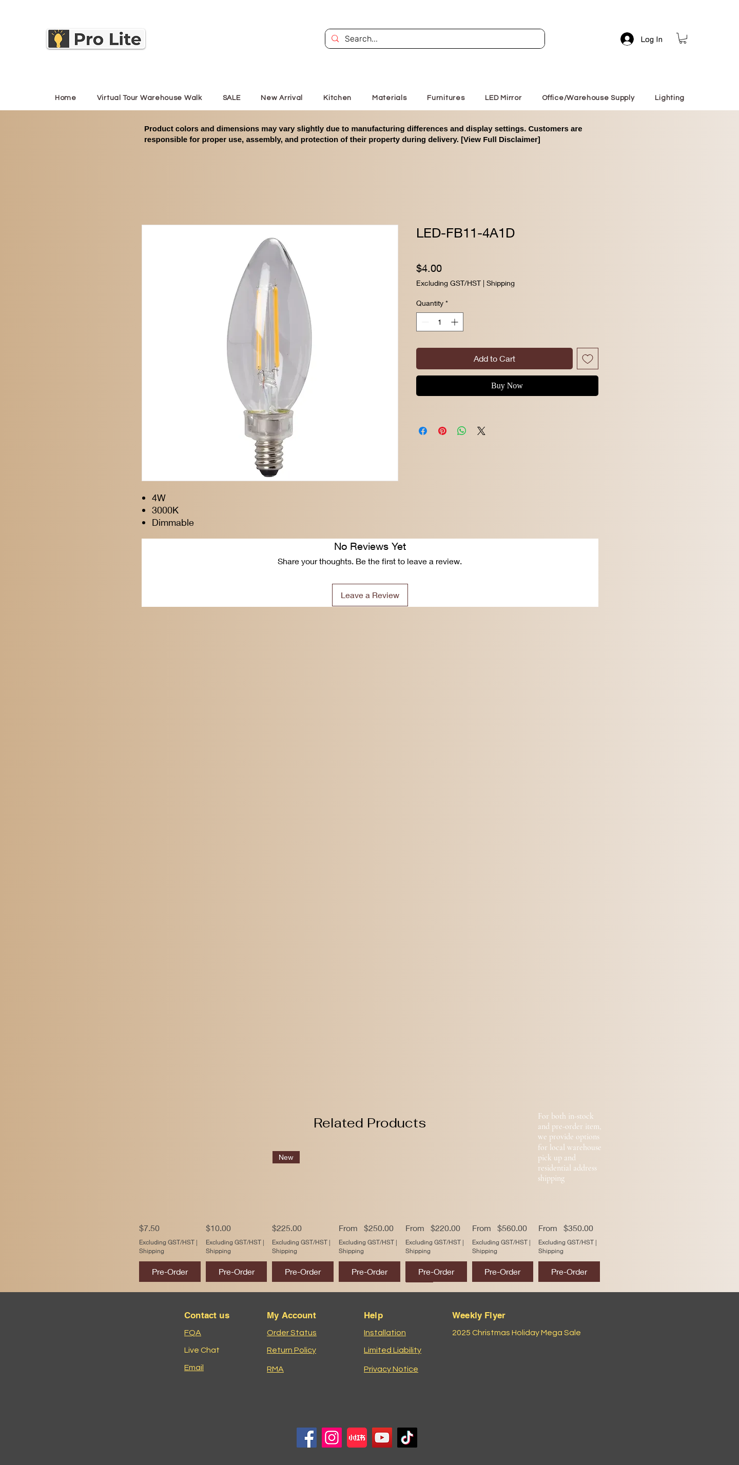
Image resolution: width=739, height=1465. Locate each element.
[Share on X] (481, 431)
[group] (369, 1216)
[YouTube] (382, 1438)
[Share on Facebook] (423, 431)
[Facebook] (307, 1438)
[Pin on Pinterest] (442, 431)
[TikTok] (407, 1438)
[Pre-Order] (170, 1271)
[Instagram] (332, 1438)
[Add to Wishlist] (587, 358)
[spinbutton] (440, 322)
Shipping (501, 283)
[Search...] (434, 39)
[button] (682, 38)
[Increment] (455, 322)
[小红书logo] (357, 1438)
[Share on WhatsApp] (462, 431)
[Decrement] (424, 322)
